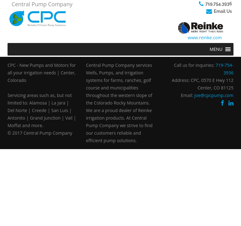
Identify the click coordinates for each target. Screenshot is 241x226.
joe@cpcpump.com (213, 95)
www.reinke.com (205, 37)
